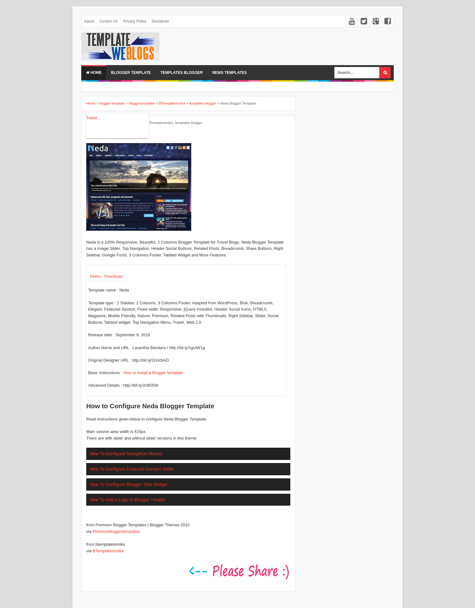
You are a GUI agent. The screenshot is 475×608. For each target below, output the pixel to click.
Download (113, 276)
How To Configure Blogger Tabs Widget (129, 484)
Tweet (91, 118)
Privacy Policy (135, 21)
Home (94, 72)
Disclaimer (160, 21)
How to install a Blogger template (153, 372)
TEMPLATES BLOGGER (181, 72)
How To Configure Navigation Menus (126, 453)
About (89, 21)
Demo (95, 276)
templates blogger (188, 123)
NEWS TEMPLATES (229, 72)
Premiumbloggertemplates (116, 531)
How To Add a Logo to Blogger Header (128, 499)
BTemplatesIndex (160, 123)
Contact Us (108, 21)
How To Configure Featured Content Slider (132, 468)
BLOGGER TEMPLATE (131, 72)
